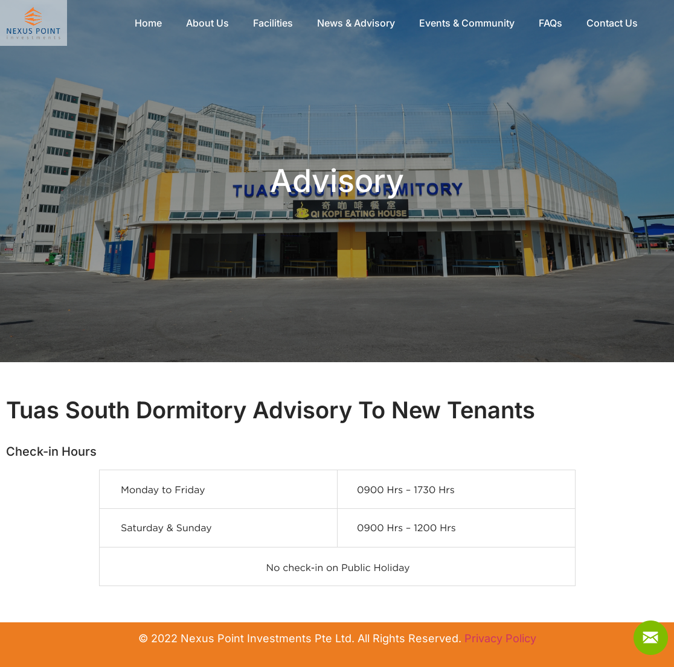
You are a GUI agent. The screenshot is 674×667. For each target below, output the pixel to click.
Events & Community (467, 23)
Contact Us (612, 23)
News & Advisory (356, 23)
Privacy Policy (500, 638)
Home (148, 23)
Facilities (273, 23)
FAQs (550, 23)
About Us (207, 23)
